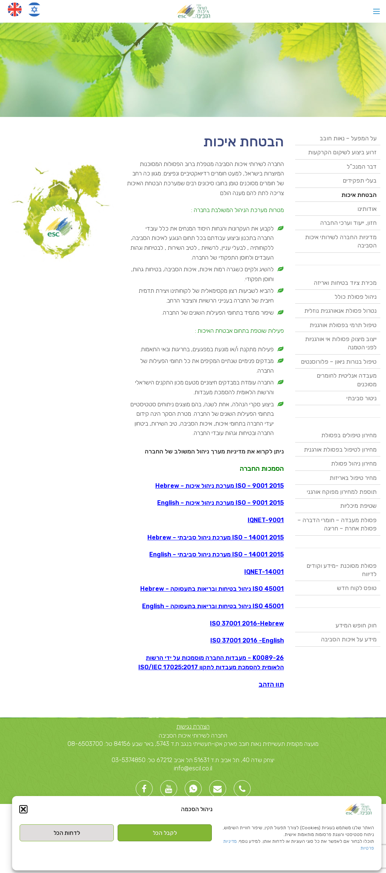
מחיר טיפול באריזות (353, 477)
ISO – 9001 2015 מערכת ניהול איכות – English (220, 502)
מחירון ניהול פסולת (354, 463)
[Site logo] (193, 10)
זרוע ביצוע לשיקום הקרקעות (342, 152)
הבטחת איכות (359, 194)
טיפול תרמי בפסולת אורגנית (343, 325)
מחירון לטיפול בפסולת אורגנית (340, 449)
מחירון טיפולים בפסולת (349, 435)
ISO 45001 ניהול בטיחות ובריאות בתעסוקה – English (213, 606)
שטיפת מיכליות (358, 505)
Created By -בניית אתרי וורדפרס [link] (330, 811)
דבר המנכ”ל (362, 166)
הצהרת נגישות (193, 726)
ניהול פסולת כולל (356, 296)
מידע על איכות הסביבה (349, 639)
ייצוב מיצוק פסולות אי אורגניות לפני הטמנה (341, 343)
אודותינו (367, 208)
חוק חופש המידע (356, 625)
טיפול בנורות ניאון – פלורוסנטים (339, 361)
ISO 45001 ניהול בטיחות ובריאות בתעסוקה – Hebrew (212, 588)
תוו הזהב (271, 684)
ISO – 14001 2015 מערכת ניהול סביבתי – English (216, 554)
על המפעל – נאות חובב (348, 138)
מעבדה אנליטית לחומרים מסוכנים (347, 379)
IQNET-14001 (264, 571)
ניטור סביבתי (361, 398)
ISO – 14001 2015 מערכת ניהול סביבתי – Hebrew (215, 537)
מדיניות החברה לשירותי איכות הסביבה (341, 241)
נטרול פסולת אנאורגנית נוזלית (340, 310)
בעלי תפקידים (360, 180)
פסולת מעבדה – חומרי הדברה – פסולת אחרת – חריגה (337, 524)
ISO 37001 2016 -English (247, 640)
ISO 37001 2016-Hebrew (247, 623)
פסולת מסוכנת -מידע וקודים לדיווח (341, 570)
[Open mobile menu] (376, 11)
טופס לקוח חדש (357, 588)
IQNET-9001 (266, 520)
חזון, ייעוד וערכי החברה (348, 222)
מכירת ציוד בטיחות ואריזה (345, 282)
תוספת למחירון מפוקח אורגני (342, 491)
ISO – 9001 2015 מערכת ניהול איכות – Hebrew (219, 485)
